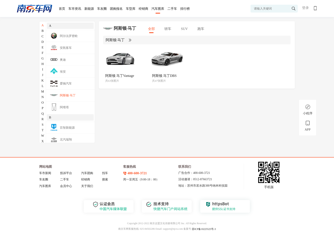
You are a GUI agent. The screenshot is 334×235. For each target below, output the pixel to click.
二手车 (172, 8)
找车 (105, 173)
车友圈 (102, 8)
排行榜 (185, 8)
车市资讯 (74, 8)
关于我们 (87, 186)
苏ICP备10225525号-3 (204, 229)
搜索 (105, 179)
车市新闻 (45, 173)
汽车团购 (87, 173)
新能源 (89, 8)
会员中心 (66, 186)
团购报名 (116, 8)
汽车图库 (157, 8)
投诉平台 (66, 173)
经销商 (143, 8)
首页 (62, 8)
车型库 (130, 8)
